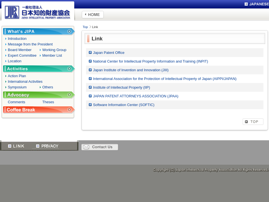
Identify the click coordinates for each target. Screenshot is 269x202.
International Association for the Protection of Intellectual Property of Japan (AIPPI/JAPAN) (164, 79)
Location (14, 61)
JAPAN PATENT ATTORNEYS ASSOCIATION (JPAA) (135, 96)
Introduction (17, 38)
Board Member (20, 50)
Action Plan (17, 76)
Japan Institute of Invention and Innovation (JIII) (131, 70)
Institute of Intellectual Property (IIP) (121, 87)
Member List (52, 55)
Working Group (54, 50)
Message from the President (30, 44)
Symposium (17, 87)
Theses (48, 102)
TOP (253, 121)
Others (47, 87)
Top (85, 27)
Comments (16, 102)
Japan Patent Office (108, 52)
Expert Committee (22, 55)
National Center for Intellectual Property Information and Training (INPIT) (150, 61)
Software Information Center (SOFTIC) (123, 105)
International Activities (25, 81)
